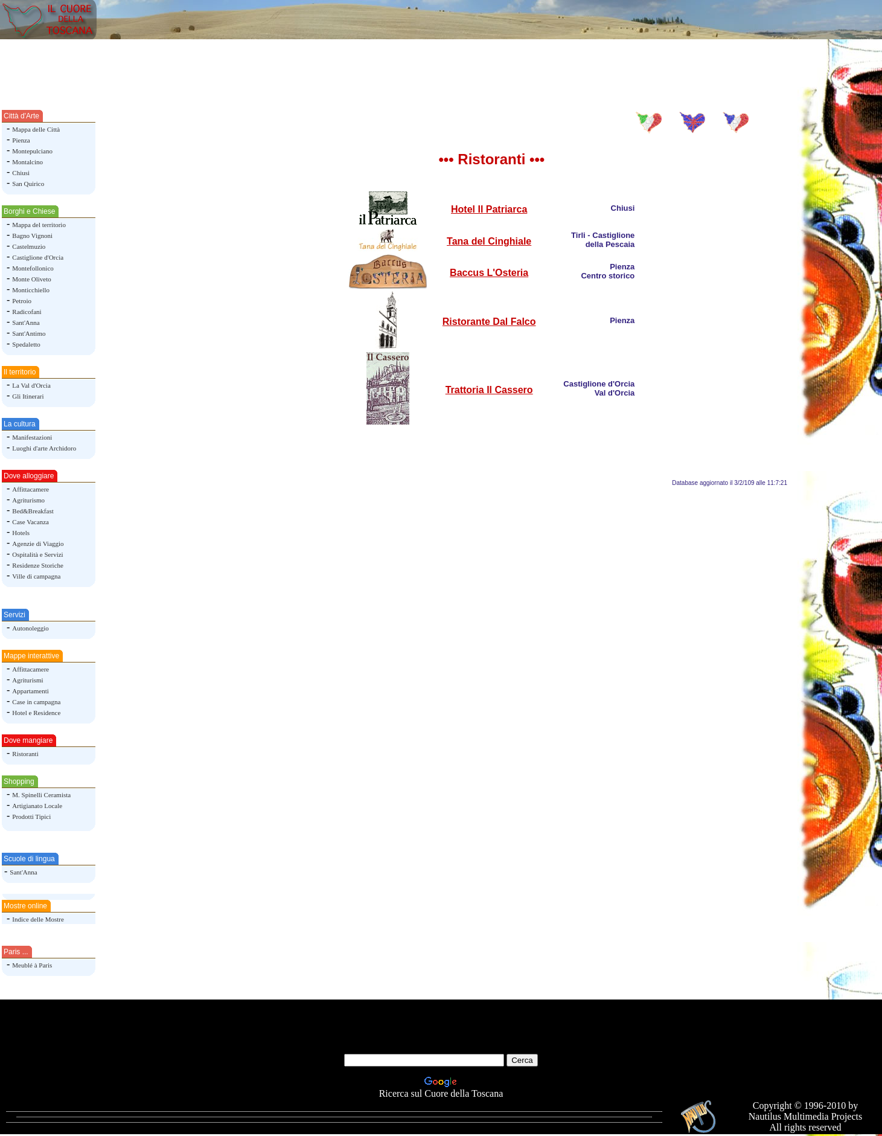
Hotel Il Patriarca (489, 209)
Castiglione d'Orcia (37, 257)
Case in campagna (36, 701)
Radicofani (26, 311)
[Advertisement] (441, 68)
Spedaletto (26, 344)
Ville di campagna (36, 576)
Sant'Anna (25, 322)
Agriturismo (28, 500)
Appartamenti (30, 691)
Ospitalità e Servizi (37, 554)
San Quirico (28, 183)
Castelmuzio (28, 246)
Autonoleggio (30, 628)
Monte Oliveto (31, 279)
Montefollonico (32, 268)
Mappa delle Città (36, 129)
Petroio (21, 300)
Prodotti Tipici (31, 816)
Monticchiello (31, 290)
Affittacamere (30, 489)
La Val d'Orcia (31, 385)
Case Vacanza (30, 521)
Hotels (21, 532)
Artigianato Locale (37, 805)
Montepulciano (32, 151)
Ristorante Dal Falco (489, 321)
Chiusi (21, 172)
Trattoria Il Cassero (489, 390)
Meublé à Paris (32, 965)
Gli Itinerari (27, 396)
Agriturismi (27, 680)
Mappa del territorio (39, 224)
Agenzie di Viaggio (37, 543)
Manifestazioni (32, 437)
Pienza (21, 140)
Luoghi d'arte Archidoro (44, 448)
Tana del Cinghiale (489, 241)
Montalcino (27, 161)
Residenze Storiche (37, 565)
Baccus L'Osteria (489, 273)
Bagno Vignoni (32, 235)
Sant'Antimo (28, 333)
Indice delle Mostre (38, 919)
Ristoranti (25, 753)
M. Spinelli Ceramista (41, 794)
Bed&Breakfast (32, 511)
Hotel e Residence (36, 712)
